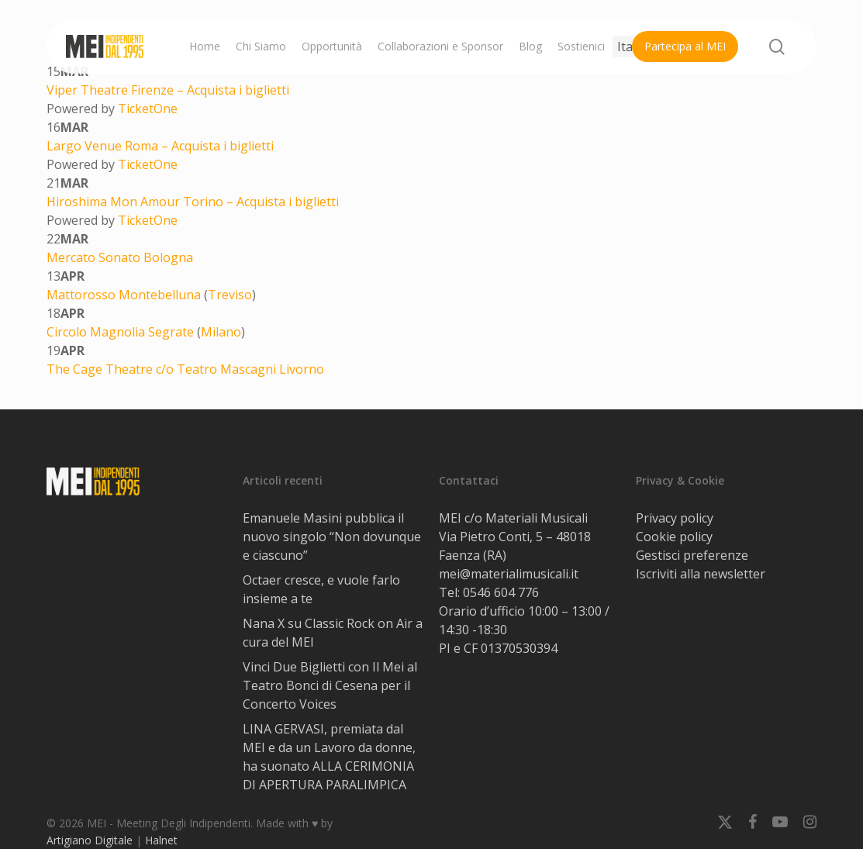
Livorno (301, 369)
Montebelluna (160, 294)
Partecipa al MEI (685, 46)
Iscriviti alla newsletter (700, 573)
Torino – (209, 201)
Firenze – (159, 89)
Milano (221, 331)
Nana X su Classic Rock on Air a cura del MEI (333, 633)
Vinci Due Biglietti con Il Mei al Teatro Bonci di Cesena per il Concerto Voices (330, 685)
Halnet (161, 840)
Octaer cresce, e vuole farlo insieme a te (321, 589)
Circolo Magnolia (97, 331)
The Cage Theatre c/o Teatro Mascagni (163, 369)
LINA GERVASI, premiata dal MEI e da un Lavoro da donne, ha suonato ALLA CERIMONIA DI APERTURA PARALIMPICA (329, 756)
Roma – (148, 145)
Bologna (168, 257)
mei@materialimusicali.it (508, 573)
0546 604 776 (501, 592)
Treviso (230, 294)
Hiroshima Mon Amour (115, 201)
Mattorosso (83, 294)
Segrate (171, 331)
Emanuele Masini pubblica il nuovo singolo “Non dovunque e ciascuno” (332, 536)
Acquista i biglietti (238, 89)
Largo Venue (86, 145)
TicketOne (148, 108)
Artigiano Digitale (90, 840)
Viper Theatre (89, 89)
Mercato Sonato (95, 257)
